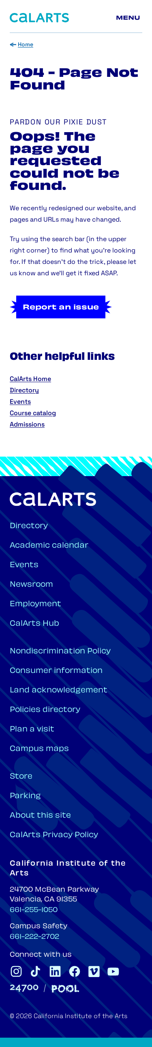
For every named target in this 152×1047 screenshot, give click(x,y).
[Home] (39, 17)
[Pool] (65, 988)
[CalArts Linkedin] (55, 971)
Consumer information (56, 671)
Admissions (27, 425)
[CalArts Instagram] (16, 971)
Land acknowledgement (58, 690)
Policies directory (45, 710)
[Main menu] (129, 18)
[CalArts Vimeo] (94, 971)
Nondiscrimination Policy (60, 651)
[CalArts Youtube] (113, 971)
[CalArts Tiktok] (35, 971)
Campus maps (39, 749)
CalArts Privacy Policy (54, 835)
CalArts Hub (34, 623)
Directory (24, 390)
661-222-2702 (34, 937)
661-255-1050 (34, 910)
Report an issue (61, 308)
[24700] (24, 988)
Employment (35, 604)
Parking (25, 796)
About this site (40, 815)
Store (21, 776)
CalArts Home (30, 379)
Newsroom (31, 584)
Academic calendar (49, 545)
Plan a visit (32, 729)
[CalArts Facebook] (74, 971)
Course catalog (33, 413)
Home (25, 45)
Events (20, 402)
